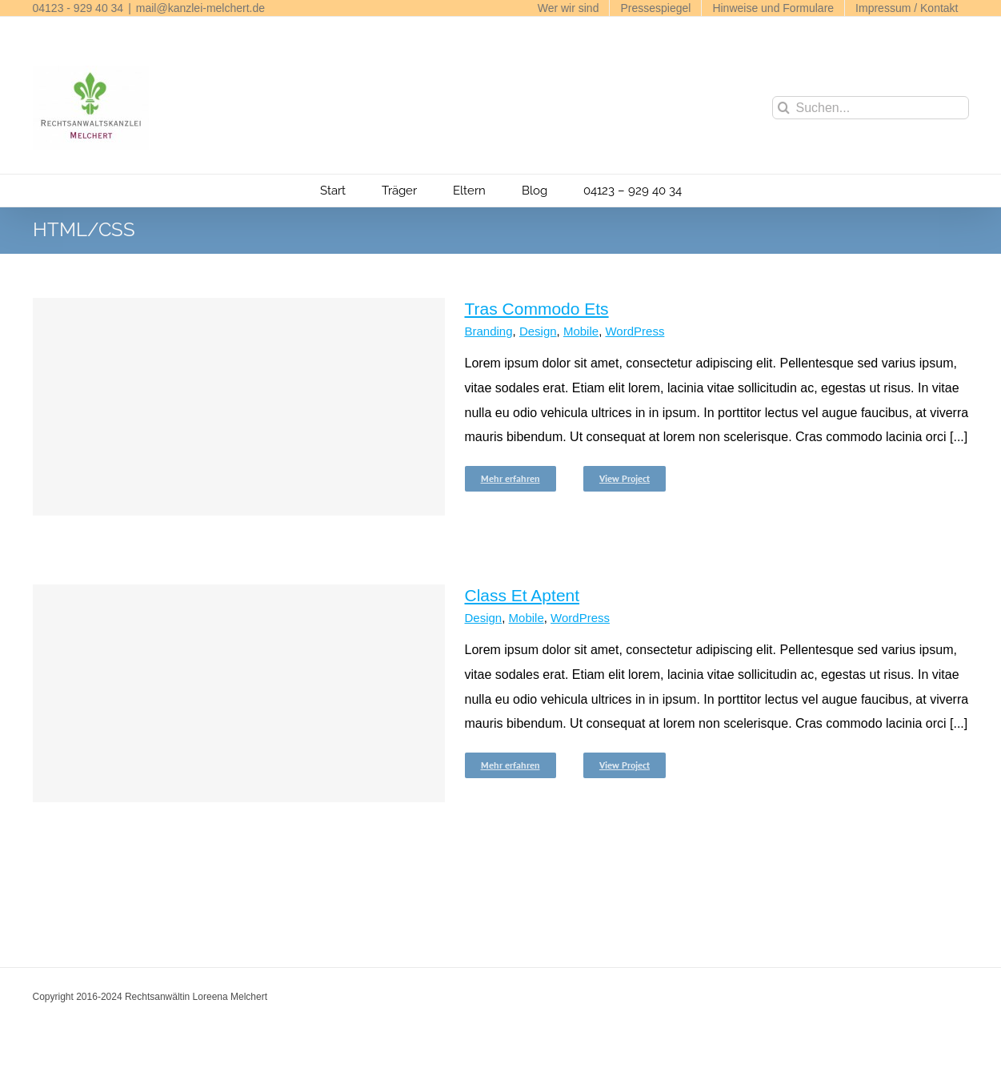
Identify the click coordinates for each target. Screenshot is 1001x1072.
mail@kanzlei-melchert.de (200, 8)
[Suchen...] (870, 107)
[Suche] (783, 107)
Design (538, 331)
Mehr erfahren (510, 478)
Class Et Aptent (522, 595)
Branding (489, 331)
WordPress (634, 331)
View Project (624, 478)
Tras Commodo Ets (537, 308)
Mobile (581, 331)
